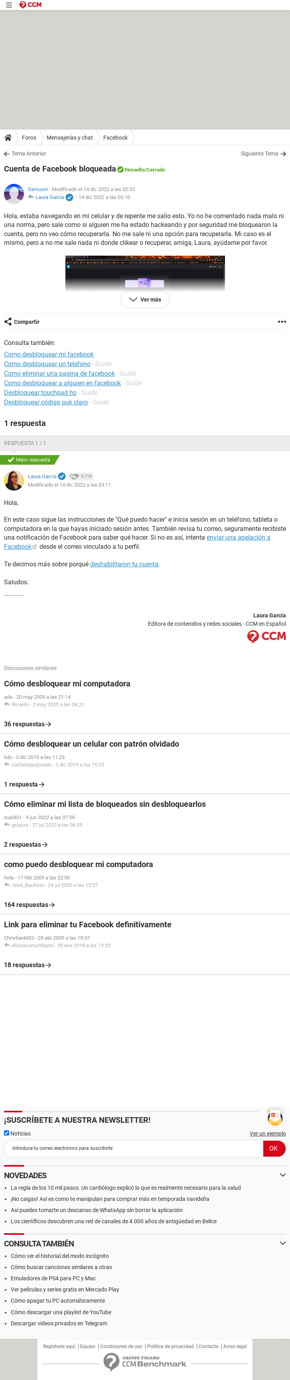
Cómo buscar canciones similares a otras (61, 1267)
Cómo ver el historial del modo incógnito (60, 1256)
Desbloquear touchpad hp (40, 392)
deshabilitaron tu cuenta (124, 564)
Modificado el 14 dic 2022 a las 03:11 (69, 485)
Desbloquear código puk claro (46, 402)
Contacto (209, 1346)
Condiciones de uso (121, 1346)
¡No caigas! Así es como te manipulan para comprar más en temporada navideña (110, 1199)
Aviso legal (235, 1346)
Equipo (87, 1346)
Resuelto (134, 170)
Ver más (150, 299)
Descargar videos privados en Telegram (59, 1323)
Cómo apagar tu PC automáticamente (58, 1300)
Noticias (17, 1133)
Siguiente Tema (259, 153)
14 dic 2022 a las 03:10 (104, 197)
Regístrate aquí (59, 1346)
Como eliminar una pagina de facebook (59, 373)
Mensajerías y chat (70, 137)
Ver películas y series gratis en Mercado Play (65, 1289)
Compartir (26, 322)
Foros (29, 137)
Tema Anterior (29, 153)
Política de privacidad (170, 1346)
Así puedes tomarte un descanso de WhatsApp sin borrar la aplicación (97, 1210)
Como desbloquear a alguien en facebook (62, 383)
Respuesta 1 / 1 (25, 443)
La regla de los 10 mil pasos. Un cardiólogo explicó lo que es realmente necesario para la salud (126, 1188)
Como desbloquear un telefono (47, 364)
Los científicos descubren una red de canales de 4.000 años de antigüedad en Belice (114, 1221)
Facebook (115, 137)
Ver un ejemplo (268, 1133)
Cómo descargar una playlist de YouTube (61, 1312)
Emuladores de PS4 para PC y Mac (53, 1278)
